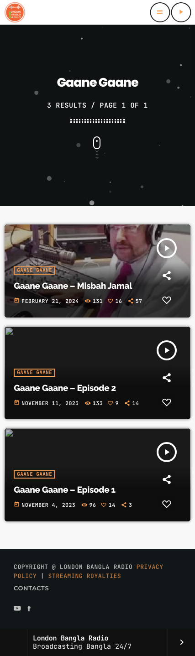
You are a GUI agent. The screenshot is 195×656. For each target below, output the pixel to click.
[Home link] (14, 12)
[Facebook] (29, 609)
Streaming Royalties (84, 576)
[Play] (181, 12)
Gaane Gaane (34, 270)
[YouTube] (17, 609)
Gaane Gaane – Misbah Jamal (73, 286)
